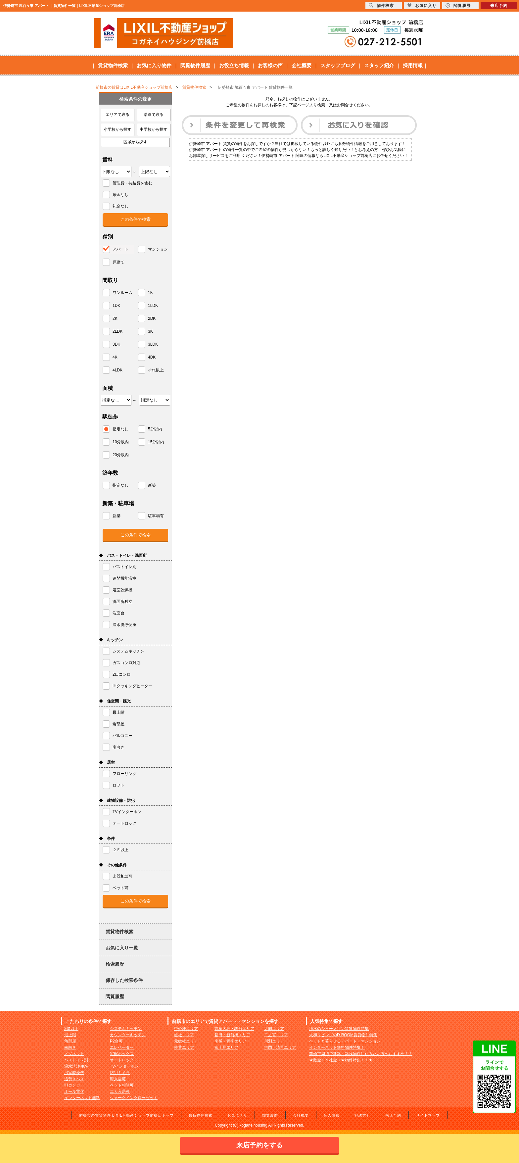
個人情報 (332, 1115)
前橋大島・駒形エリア (234, 1028)
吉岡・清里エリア (280, 1047)
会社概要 (301, 65)
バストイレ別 (76, 1060)
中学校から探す (153, 129)
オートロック (122, 1060)
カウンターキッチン (128, 1035)
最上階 (70, 1035)
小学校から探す (117, 129)
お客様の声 (270, 65)
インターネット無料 (82, 1097)
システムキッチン (126, 1028)
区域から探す (135, 142)
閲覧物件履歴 (195, 65)
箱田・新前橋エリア (232, 1035)
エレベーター (122, 1047)
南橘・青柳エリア (230, 1041)
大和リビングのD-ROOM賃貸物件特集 (343, 1035)
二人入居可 (120, 1091)
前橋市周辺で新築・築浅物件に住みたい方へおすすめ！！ (360, 1053)
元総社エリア (186, 1041)
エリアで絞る (117, 114)
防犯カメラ (120, 1072)
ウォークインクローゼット (134, 1097)
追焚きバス (74, 1079)
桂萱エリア (184, 1047)
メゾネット (74, 1053)
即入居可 (118, 1079)
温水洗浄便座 (76, 1066)
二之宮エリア (276, 1035)
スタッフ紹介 (379, 65)
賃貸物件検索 (113, 65)
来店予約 (393, 1115)
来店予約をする (259, 1145)
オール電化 (74, 1091)
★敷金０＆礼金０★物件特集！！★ (341, 1060)
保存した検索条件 (124, 980)
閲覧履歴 (115, 996)
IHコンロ (72, 1085)
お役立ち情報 (234, 65)
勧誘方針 (362, 1115)
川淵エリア (274, 1041)
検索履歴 (115, 964)
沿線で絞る (154, 114)
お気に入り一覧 (122, 947)
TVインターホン (124, 1066)
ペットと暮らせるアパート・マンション (345, 1041)
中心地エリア (186, 1028)
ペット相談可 (122, 1085)
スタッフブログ (337, 65)
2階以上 (71, 1028)
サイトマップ (428, 1115)
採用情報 (413, 65)
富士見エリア (226, 1047)
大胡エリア (274, 1028)
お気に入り (237, 1115)
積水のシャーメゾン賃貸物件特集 (339, 1028)
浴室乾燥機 (74, 1072)
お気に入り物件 (154, 65)
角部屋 (70, 1041)
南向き (70, 1047)
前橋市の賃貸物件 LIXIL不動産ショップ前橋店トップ (126, 1115)
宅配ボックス (122, 1053)
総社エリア (184, 1035)
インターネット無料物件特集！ (337, 1047)
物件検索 (381, 5)
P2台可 (116, 1041)
